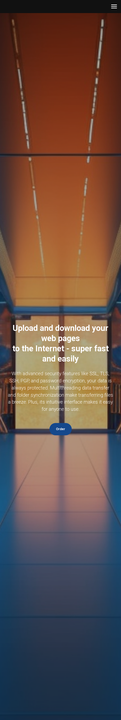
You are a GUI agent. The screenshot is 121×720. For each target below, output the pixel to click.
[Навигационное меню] (114, 6)
